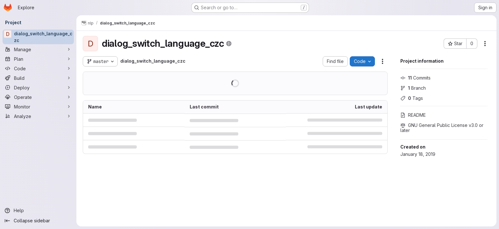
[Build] (38, 77)
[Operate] (38, 97)
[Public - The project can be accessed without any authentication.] (228, 43)
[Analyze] (38, 116)
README (413, 115)
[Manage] (38, 49)
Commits (415, 77)
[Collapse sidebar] (38, 220)
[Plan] (38, 58)
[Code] (38, 68)
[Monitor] (38, 106)
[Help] (38, 210)
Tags (411, 98)
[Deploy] (38, 87)
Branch (413, 88)
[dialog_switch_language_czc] (38, 37)
